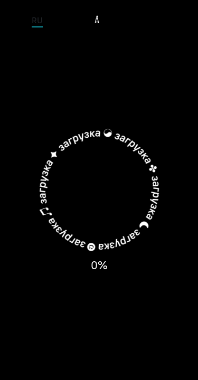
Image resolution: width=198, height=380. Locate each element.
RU (37, 20)
